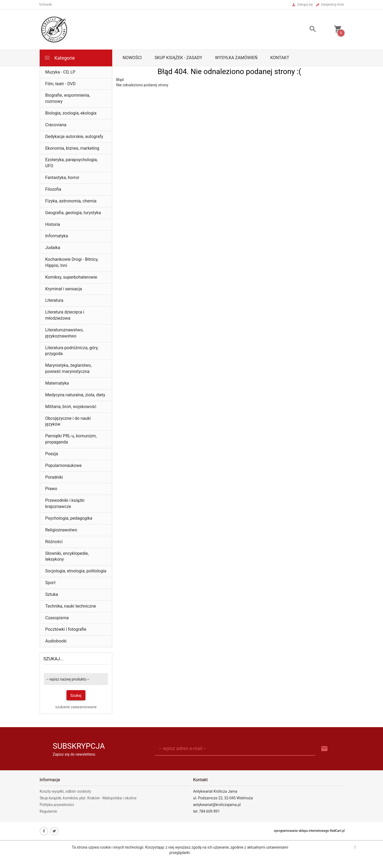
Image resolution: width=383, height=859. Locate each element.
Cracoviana (55, 124)
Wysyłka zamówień (236, 57)
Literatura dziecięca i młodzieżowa (64, 315)
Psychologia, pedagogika (68, 518)
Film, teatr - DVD (60, 83)
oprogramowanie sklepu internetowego (301, 831)
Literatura (54, 300)
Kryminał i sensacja (63, 288)
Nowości (132, 57)
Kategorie (59, 57)
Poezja (51, 453)
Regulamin (48, 811)
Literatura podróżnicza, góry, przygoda (71, 350)
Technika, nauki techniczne (70, 606)
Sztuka (51, 594)
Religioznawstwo (61, 529)
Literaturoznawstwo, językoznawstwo (64, 333)
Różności (54, 541)
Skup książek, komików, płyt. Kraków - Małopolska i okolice (88, 798)
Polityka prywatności (57, 805)
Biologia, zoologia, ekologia (71, 113)
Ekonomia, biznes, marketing (72, 148)
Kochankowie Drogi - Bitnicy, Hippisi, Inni (71, 262)
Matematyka (57, 383)
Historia (52, 224)
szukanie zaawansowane (76, 707)
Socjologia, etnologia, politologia (75, 570)
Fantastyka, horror (62, 177)
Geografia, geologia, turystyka (73, 212)
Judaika (52, 247)
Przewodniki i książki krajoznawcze (64, 503)
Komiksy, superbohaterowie (71, 277)
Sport (50, 582)
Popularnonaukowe (63, 465)
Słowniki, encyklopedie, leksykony (67, 556)
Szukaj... (53, 658)
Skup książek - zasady (178, 57)
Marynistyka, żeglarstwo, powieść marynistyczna (68, 368)
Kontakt (279, 57)
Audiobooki (55, 641)
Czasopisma (57, 617)
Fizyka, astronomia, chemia (71, 200)
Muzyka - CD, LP (60, 72)
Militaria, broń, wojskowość (70, 406)
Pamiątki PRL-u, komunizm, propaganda (71, 439)
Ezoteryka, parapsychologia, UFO (71, 162)
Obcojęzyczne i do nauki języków (68, 421)
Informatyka (56, 235)
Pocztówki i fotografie (65, 629)
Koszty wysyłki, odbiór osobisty (65, 791)
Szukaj (75, 695)
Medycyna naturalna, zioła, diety (75, 394)
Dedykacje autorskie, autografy (74, 136)
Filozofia (53, 189)
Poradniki (54, 477)
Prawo (51, 488)
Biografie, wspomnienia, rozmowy (67, 98)
